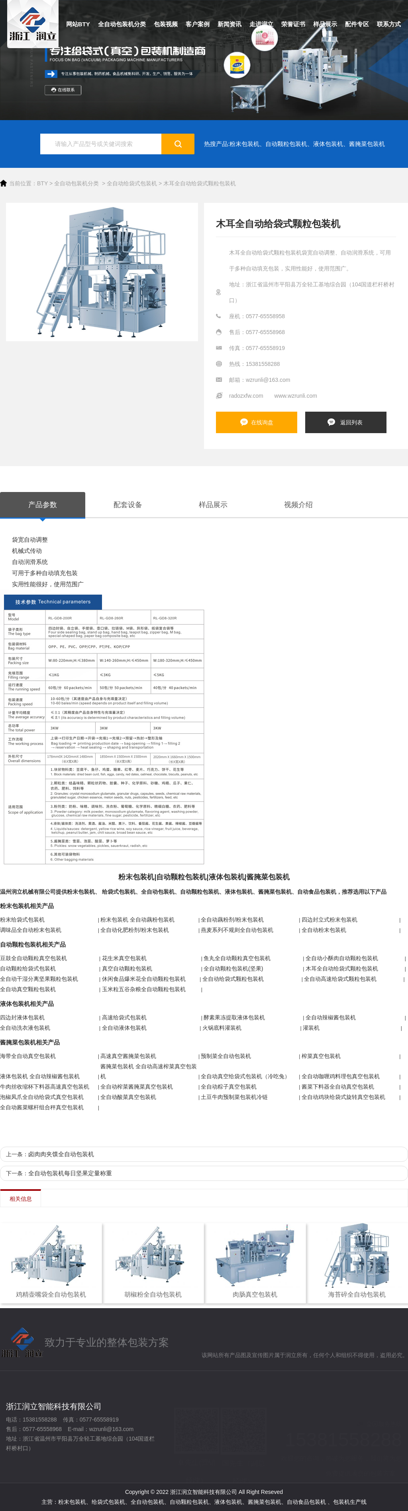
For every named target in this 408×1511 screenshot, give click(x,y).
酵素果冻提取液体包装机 (234, 1017)
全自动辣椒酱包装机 (331, 1017)
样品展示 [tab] (213, 505)
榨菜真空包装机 (321, 1056)
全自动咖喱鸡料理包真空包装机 (341, 1076)
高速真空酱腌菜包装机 (128, 1056)
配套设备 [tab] (128, 505)
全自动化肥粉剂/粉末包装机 (134, 930)
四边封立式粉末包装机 (329, 919)
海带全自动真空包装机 (28, 1056)
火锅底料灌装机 (221, 1028)
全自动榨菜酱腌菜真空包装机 (136, 1086)
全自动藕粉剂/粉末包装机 (232, 919)
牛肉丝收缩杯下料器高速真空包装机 (44, 1086)
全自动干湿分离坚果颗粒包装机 (39, 979)
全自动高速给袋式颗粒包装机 (340, 979)
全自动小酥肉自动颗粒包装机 (342, 958)
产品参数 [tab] (42, 505)
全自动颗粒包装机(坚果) (233, 968)
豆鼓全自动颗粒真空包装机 (33, 958)
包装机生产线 (350, 1502)
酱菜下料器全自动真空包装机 (338, 1086)
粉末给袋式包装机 (22, 919)
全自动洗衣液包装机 (25, 1028)
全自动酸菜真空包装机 (128, 1097)
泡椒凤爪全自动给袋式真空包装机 (42, 1097)
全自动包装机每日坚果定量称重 (70, 1173)
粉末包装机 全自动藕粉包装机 (137, 919)
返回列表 (351, 422)
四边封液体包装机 (22, 1017)
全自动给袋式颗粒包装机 (233, 979)
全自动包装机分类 (76, 183)
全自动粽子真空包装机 (229, 1086)
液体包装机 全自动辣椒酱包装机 (40, 1076)
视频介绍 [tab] (298, 505)
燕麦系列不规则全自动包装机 (237, 930)
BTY (42, 183)
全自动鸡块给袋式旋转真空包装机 (343, 1097)
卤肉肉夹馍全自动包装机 (61, 1154)
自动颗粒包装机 (286, 143)
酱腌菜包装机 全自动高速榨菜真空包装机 (148, 1071)
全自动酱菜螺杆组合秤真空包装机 (42, 1107)
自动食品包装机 (316, 892)
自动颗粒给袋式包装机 (28, 968)
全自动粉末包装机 (324, 930)
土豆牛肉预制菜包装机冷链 (234, 1097)
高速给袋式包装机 (124, 1017)
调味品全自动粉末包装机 (30, 930)
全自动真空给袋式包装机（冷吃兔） (245, 1076)
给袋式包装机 (118, 892)
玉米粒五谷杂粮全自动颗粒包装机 (144, 989)
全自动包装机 (158, 892)
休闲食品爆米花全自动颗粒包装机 (144, 979)
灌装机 (311, 1028)
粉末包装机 (244, 143)
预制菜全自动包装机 (226, 1056)
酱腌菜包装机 (367, 143)
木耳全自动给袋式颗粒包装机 (199, 183)
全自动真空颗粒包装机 (28, 989)
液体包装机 (328, 143)
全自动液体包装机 (124, 1028)
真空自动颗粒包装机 (127, 968)
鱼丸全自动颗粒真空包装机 (237, 958)
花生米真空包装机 (124, 958)
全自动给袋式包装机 (132, 183)
